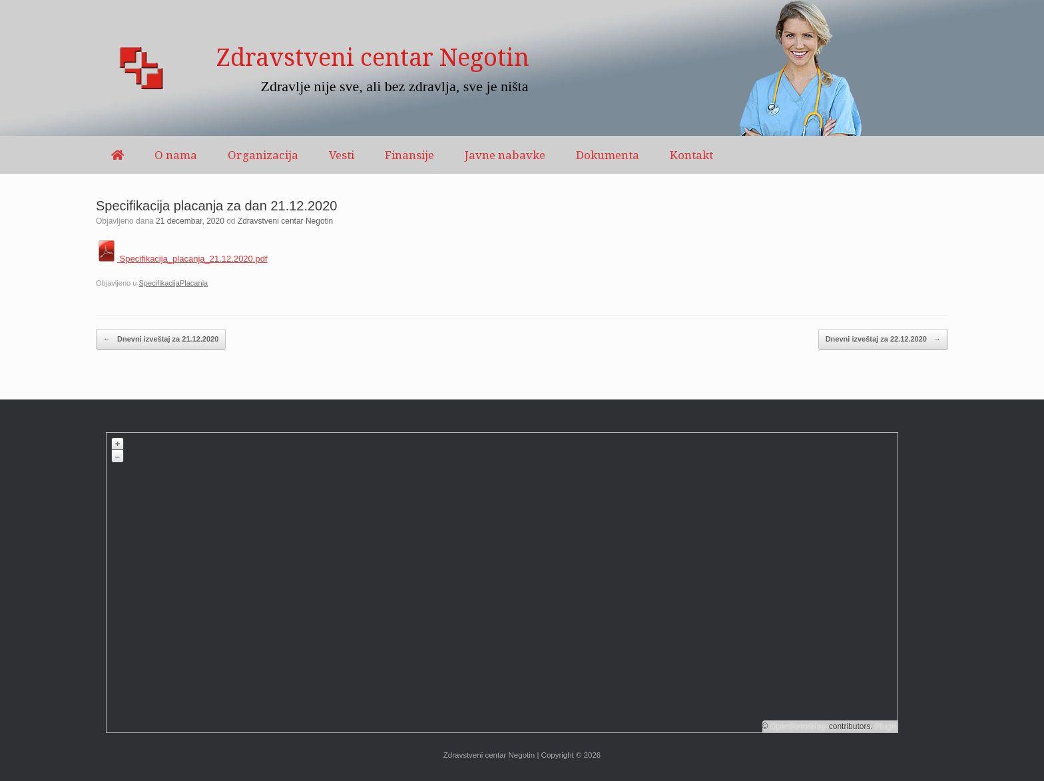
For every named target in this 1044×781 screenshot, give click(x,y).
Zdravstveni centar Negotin (285, 221)
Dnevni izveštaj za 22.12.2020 (883, 339)
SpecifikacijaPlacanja (173, 283)
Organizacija (263, 154)
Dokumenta (607, 154)
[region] (522, 68)
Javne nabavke (505, 154)
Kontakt (691, 154)
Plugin (885, 726)
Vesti (341, 154)
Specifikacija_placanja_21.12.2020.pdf (182, 259)
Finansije (409, 154)
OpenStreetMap (798, 726)
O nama (175, 154)
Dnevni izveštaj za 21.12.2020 (160, 339)
